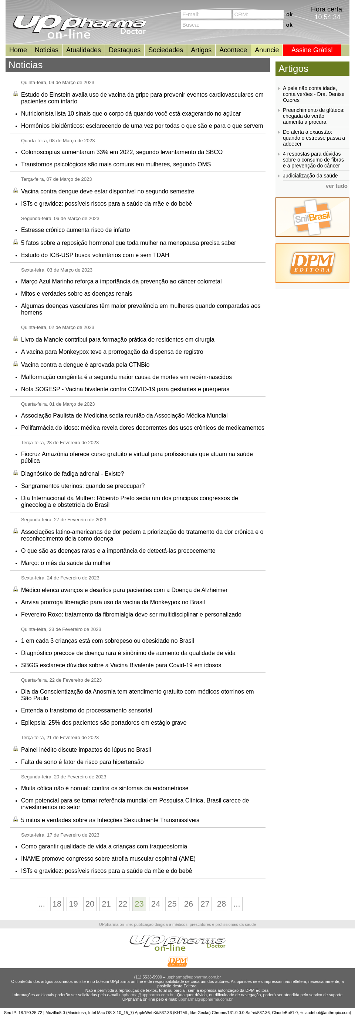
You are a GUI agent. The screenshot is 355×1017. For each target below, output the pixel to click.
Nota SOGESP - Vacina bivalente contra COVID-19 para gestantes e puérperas (125, 389)
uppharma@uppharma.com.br (193, 977)
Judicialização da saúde (310, 176)
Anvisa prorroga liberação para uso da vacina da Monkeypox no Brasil (113, 602)
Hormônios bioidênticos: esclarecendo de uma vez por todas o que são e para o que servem (142, 126)
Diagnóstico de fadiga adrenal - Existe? (72, 474)
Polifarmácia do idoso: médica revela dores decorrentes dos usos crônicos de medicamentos (142, 428)
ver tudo (337, 186)
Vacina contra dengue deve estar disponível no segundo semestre (107, 191)
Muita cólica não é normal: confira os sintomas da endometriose (105, 788)
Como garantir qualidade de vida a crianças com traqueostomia (104, 846)
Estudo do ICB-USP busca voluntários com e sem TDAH (95, 255)
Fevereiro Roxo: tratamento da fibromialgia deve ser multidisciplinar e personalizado (131, 614)
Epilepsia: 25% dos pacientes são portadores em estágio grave (103, 722)
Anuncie (267, 50)
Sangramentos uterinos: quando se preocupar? (83, 486)
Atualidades (83, 50)
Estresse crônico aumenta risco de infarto (75, 230)
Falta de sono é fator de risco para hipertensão (82, 762)
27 (204, 903)
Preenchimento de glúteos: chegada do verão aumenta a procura (314, 116)
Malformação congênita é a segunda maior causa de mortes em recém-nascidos (126, 377)
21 (106, 903)
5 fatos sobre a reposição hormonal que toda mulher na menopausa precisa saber (128, 243)
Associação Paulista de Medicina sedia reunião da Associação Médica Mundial (124, 415)
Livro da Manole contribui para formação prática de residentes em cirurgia (117, 339)
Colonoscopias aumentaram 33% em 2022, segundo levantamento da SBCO (122, 152)
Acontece (233, 50)
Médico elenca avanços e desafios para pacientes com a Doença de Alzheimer (124, 590)
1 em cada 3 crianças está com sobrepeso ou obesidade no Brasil (107, 641)
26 (188, 903)
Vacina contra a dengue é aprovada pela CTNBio (85, 365)
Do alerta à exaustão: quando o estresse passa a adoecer (314, 138)
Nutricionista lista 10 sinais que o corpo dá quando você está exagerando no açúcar (131, 113)
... (41, 903)
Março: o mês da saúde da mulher (66, 563)
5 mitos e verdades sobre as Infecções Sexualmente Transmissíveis (110, 820)
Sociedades (165, 50)
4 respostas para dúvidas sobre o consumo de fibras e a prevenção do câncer (313, 160)
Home (18, 50)
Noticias (46, 50)
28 (221, 903)
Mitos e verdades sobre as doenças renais (76, 293)
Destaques (125, 50)
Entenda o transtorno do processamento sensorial (86, 710)
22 (122, 903)
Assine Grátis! (312, 50)
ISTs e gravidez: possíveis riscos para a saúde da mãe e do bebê (106, 203)
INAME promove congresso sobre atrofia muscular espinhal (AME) (108, 858)
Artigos (201, 50)
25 (172, 903)
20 (89, 903)
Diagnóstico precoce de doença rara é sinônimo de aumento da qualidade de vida (128, 653)
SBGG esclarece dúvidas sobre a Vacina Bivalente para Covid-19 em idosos (121, 665)
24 (155, 903)
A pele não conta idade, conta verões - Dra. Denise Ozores (314, 94)
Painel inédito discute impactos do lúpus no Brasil (86, 750)
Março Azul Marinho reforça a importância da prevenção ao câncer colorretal (121, 281)
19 (73, 903)
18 (57, 903)
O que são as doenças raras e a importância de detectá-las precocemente (118, 551)
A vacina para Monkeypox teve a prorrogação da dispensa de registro (112, 352)
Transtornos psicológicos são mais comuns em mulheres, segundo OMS (116, 164)
